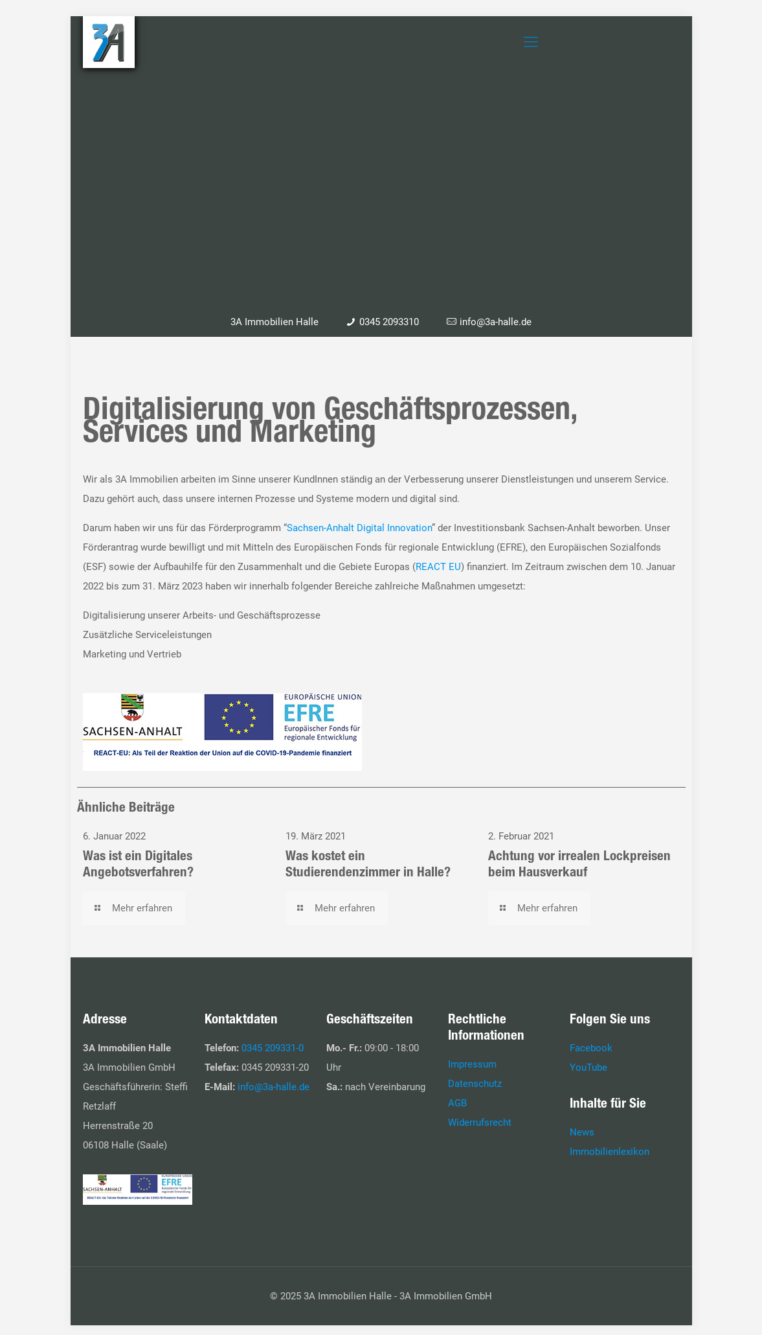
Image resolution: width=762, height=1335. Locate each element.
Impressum (472, 1064)
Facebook (591, 1048)
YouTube (588, 1067)
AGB (457, 1103)
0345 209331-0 (272, 1048)
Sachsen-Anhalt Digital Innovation (359, 528)
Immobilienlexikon (609, 1152)
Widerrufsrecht (479, 1122)
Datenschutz (475, 1084)
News (582, 1132)
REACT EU (438, 567)
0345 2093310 (389, 322)
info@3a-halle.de (496, 322)
